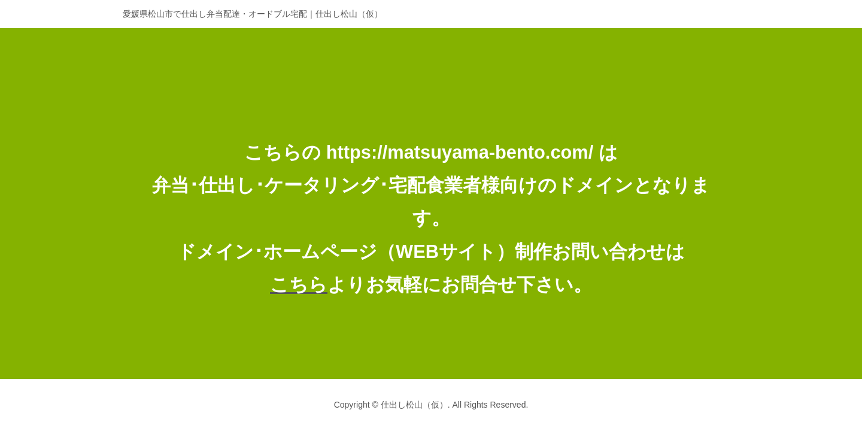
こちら (298, 284)
